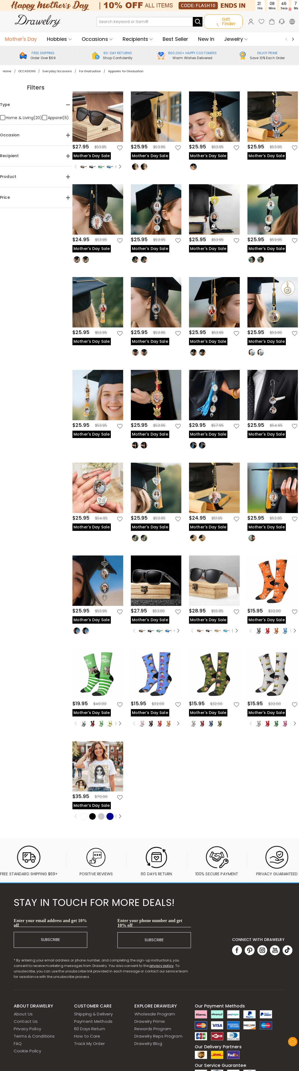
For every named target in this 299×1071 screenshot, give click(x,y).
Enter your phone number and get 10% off (149, 923)
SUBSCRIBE (50, 939)
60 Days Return (89, 1029)
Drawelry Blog (148, 1043)
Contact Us (26, 1021)
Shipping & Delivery (93, 1014)
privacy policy (162, 965)
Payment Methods (93, 1021)
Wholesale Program (154, 1014)
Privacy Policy (27, 1029)
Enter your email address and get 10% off (50, 923)
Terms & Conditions (34, 1036)
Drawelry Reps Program (158, 1036)
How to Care (87, 1036)
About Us (23, 1014)
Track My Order (89, 1043)
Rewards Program (152, 1029)
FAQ (18, 1043)
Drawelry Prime (149, 1021)
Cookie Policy (27, 1051)
